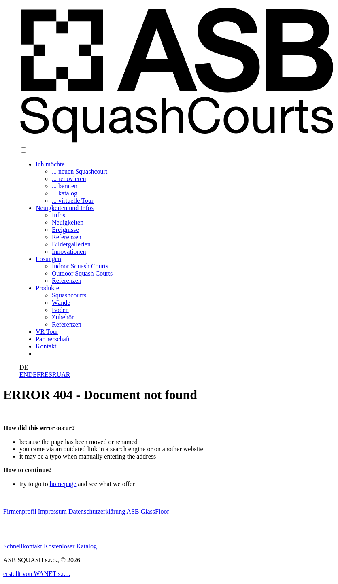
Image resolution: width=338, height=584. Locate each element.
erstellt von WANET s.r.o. (36, 573)
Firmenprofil (19, 511)
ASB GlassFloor (147, 511)
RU (56, 374)
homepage (63, 483)
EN (23, 374)
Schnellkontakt (22, 546)
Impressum (52, 511)
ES (48, 374)
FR (41, 374)
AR (65, 374)
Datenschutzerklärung (96, 511)
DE (32, 374)
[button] (23, 150)
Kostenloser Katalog (70, 546)
